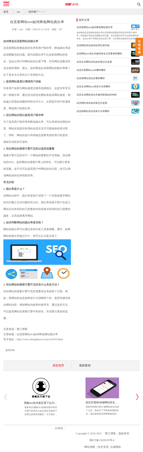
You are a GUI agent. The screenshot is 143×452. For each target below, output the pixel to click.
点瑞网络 (115, 446)
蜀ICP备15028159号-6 (102, 440)
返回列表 (10, 350)
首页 (5, 11)
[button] (137, 397)
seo (18, 11)
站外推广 (33, 11)
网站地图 (89, 446)
